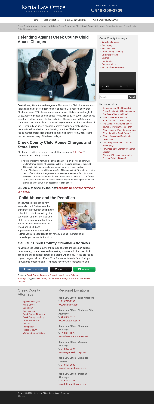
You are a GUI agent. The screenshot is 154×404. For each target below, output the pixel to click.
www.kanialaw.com (68, 304)
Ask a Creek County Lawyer (105, 20)
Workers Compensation (113, 67)
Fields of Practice (51, 20)
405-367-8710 (68, 317)
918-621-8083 (68, 365)
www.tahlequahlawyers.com (72, 384)
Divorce (105, 58)
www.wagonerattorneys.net (72, 352)
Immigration (107, 61)
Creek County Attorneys (38, 275)
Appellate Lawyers (110, 42)
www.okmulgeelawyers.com (72, 368)
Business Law (108, 48)
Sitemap (21, 396)
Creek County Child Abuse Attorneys (51, 278)
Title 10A (77, 152)
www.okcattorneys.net (69, 320)
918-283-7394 (68, 349)
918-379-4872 (68, 333)
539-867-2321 (68, 380)
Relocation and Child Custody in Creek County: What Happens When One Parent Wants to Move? (119, 111)
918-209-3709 (106, 10)
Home (35, 20)
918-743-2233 (68, 301)
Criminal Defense (110, 55)
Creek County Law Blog (76, 20)
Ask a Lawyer (29, 305)
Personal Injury (109, 64)
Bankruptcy (107, 45)
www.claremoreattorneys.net (73, 336)
